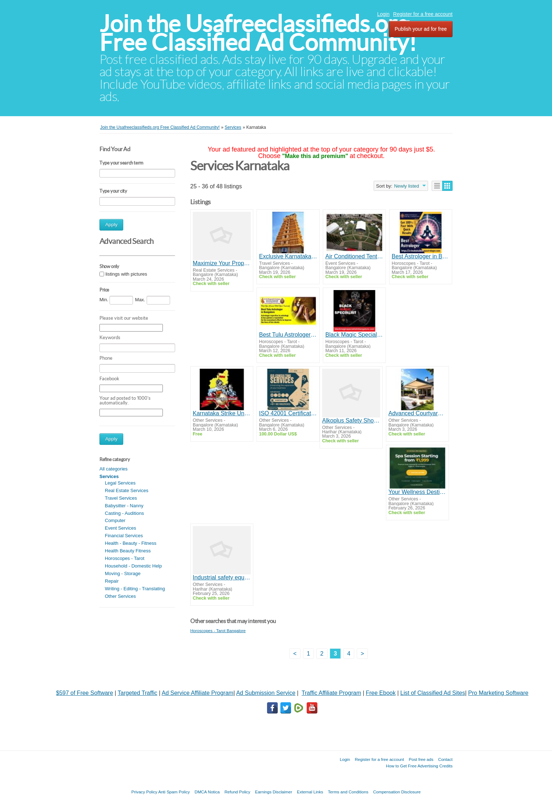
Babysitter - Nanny (124, 505)
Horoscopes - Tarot (124, 558)
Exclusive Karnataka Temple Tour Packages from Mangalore (288, 256)
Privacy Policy (144, 791)
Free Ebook (381, 693)
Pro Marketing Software (498, 693)
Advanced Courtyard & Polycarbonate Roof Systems (417, 413)
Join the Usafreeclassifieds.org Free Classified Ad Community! (258, 33)
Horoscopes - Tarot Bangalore (218, 630)
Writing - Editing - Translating (135, 588)
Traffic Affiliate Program (331, 693)
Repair (112, 581)
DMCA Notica (207, 791)
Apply (111, 224)
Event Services (120, 528)
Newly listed (406, 186)
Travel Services (121, 498)
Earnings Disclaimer (273, 791)
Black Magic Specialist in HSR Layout (354, 335)
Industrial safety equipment (222, 577)
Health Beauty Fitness (128, 550)
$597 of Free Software (84, 693)
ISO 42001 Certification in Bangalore (288, 413)
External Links (310, 791)
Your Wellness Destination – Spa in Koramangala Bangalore (417, 492)
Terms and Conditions (348, 791)
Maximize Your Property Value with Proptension (222, 263)
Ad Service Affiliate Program (197, 693)
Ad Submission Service (265, 693)
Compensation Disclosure (396, 791)
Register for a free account (423, 14)
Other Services (120, 596)
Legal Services (120, 483)
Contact (445, 759)
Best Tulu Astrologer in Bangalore (288, 335)
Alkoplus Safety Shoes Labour (351, 420)
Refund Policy (237, 791)
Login (383, 14)
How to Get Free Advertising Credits (419, 765)
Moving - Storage (123, 573)
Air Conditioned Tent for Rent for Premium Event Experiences (354, 256)
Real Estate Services (126, 490)
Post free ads (421, 759)
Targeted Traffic (137, 693)
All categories (113, 469)
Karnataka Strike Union (222, 413)
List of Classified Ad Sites (432, 693)
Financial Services (124, 535)
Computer (115, 520)
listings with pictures (126, 274)
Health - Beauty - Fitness (130, 543)
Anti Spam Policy (174, 791)
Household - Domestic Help (133, 566)
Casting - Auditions (124, 513)
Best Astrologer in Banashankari (421, 256)
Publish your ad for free (421, 29)
